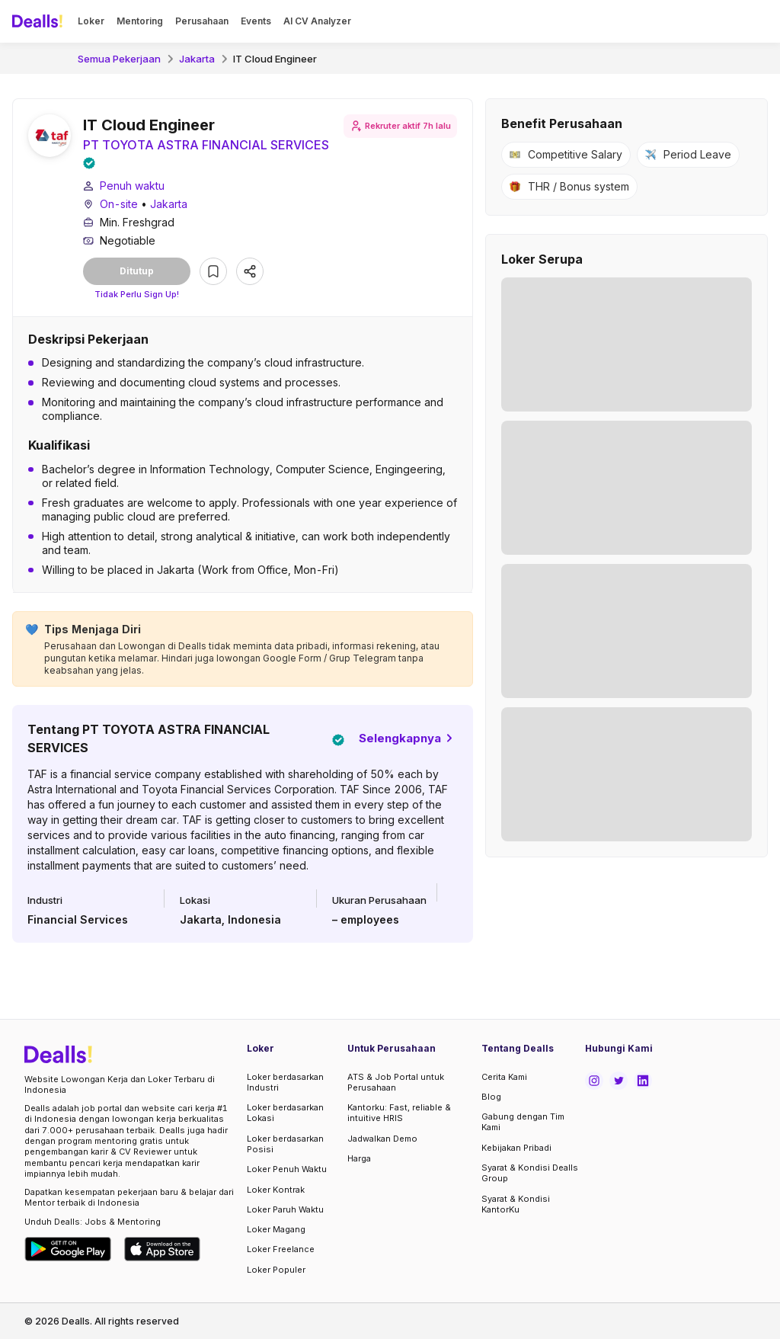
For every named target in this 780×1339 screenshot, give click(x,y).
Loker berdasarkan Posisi (285, 1144)
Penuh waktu (132, 185)
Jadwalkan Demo (382, 1138)
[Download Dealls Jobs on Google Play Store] (68, 1249)
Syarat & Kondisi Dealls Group (529, 1173)
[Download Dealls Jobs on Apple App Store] (162, 1249)
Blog (491, 1096)
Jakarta (197, 59)
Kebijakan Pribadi (516, 1147)
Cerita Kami (504, 1077)
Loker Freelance (281, 1249)
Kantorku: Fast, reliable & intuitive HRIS (399, 1112)
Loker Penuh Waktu (287, 1169)
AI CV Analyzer (317, 21)
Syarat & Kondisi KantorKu (515, 1204)
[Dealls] (39, 21)
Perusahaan (202, 21)
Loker (91, 21)
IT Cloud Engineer (275, 59)
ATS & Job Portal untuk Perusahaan (395, 1082)
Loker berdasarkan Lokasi (285, 1112)
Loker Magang (276, 1229)
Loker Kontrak (276, 1189)
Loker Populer (276, 1269)
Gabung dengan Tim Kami (522, 1121)
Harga (359, 1158)
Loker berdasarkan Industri (285, 1082)
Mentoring (140, 21)
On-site (119, 203)
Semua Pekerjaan (119, 59)
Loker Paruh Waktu (285, 1209)
